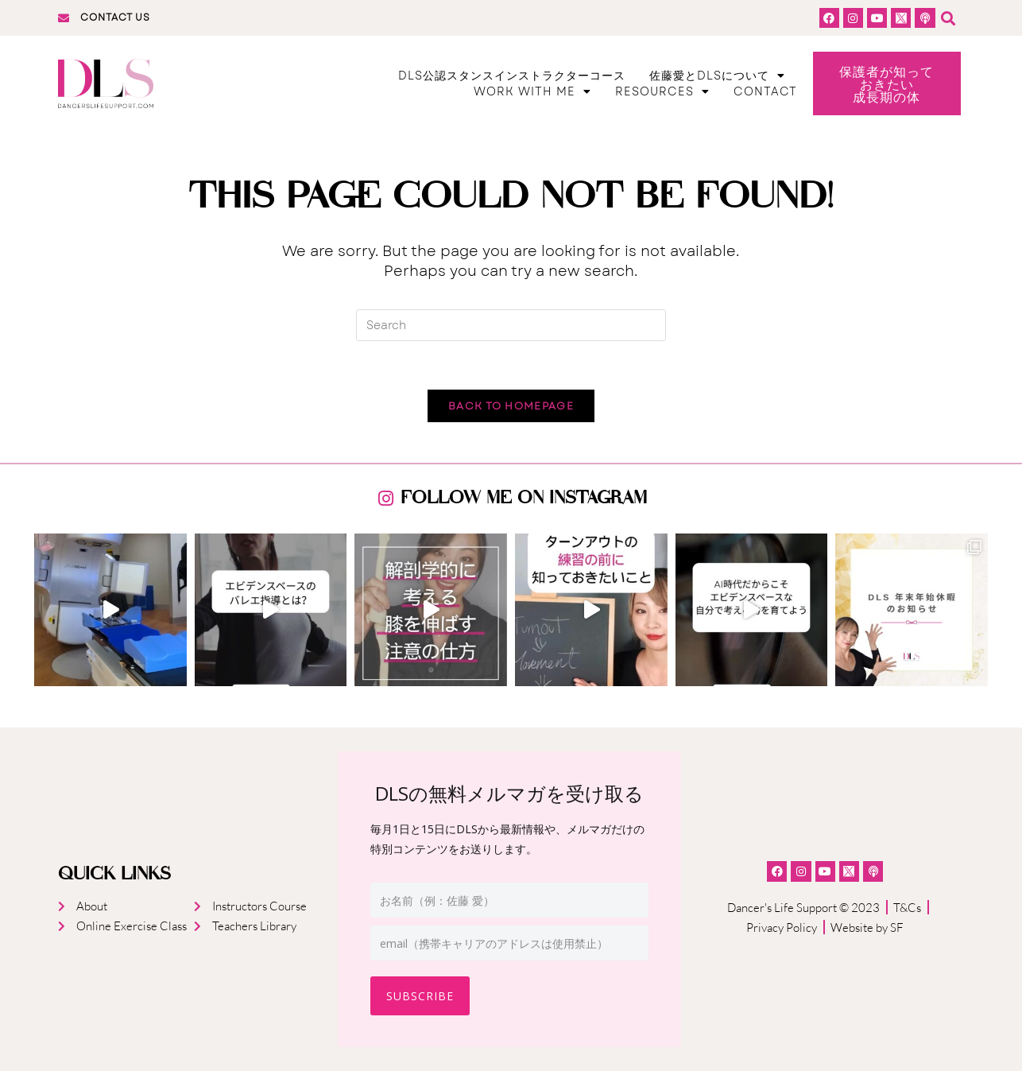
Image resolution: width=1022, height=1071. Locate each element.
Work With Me (532, 91)
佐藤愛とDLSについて (717, 75)
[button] (948, 18)
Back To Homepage (511, 405)
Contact (765, 91)
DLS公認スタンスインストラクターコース (511, 75)
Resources (662, 91)
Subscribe (420, 995)
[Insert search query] (511, 325)
